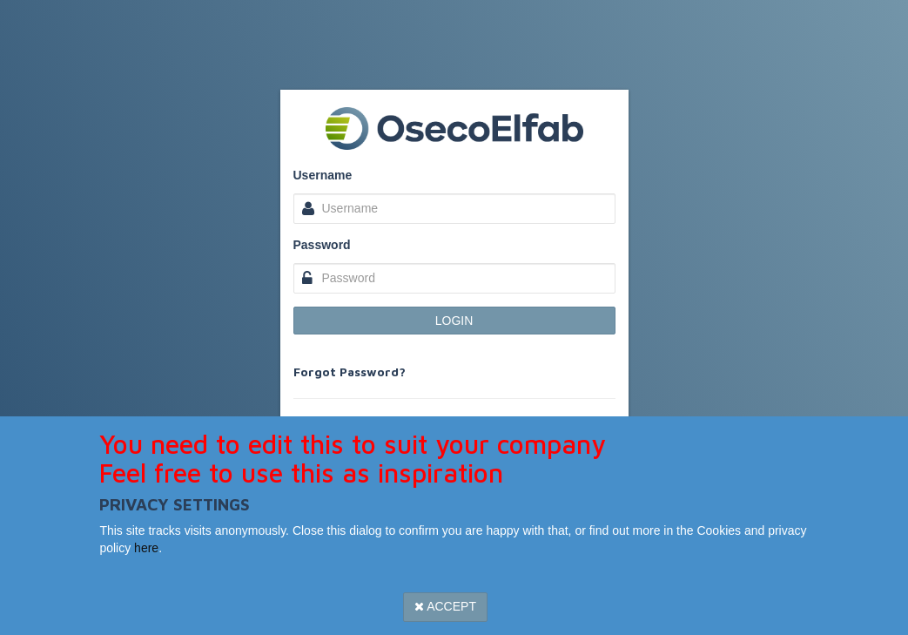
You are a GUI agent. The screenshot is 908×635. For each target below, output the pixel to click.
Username (323, 175)
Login (454, 321)
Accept (445, 606)
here (146, 548)
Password (322, 245)
